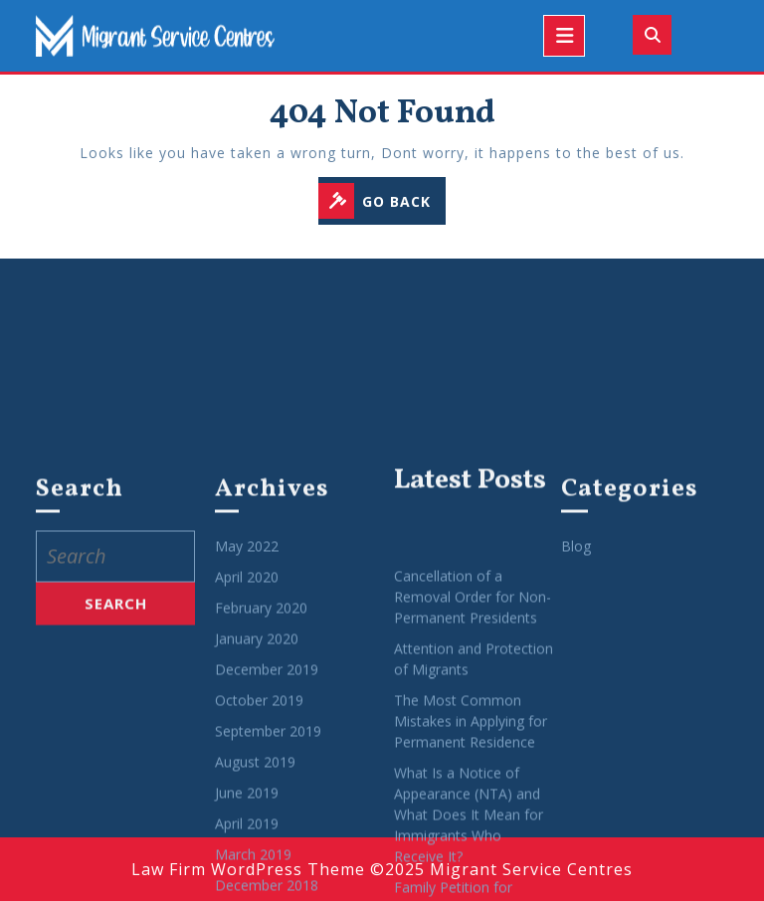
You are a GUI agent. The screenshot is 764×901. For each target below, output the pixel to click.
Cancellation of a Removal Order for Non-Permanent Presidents (472, 733)
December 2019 (266, 807)
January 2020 (256, 776)
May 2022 (247, 683)
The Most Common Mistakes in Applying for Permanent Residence (470, 857)
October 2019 (259, 837)
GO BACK (382, 202)
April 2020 (247, 714)
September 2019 (268, 868)
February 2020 (261, 745)
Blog (576, 683)
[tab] (564, 36)
